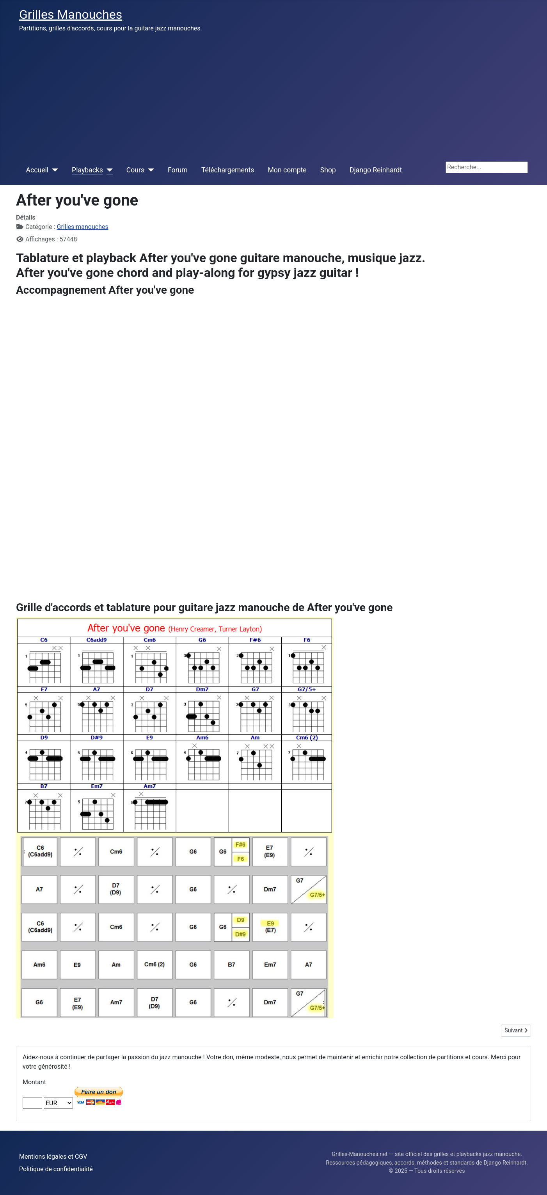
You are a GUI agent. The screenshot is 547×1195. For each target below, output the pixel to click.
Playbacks (87, 170)
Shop (328, 170)
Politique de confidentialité (56, 1169)
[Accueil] (53, 170)
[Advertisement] (273, 96)
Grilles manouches (82, 226)
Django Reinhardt (376, 170)
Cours (135, 170)
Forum (178, 170)
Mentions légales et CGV (53, 1156)
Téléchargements (227, 170)
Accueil (37, 170)
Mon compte (287, 170)
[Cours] (149, 170)
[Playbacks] (108, 170)
